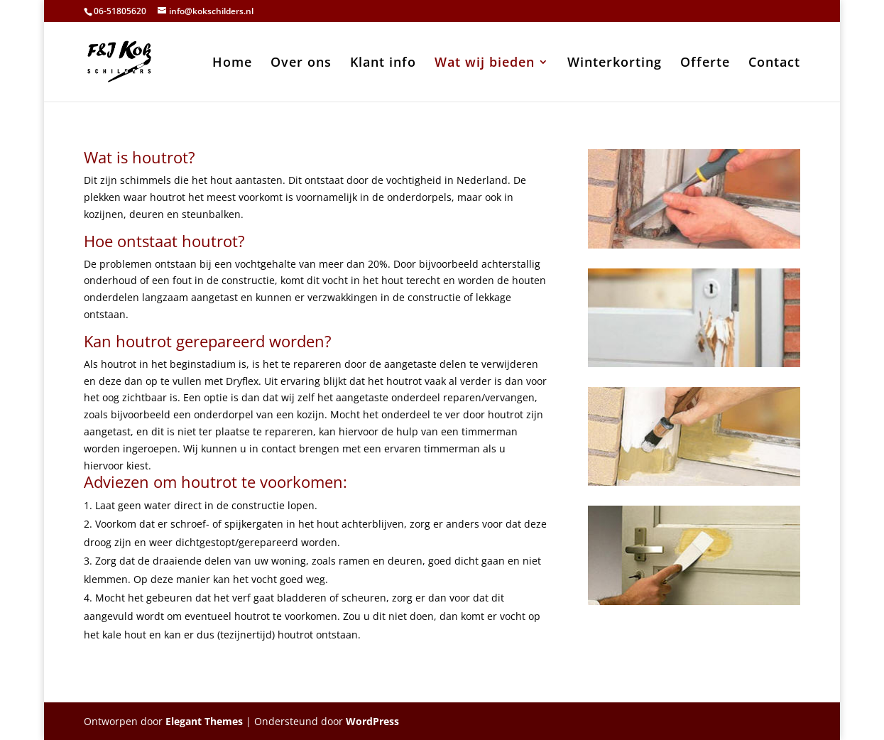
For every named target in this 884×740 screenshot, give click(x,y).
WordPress (372, 721)
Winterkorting (614, 63)
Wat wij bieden (485, 63)
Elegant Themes (204, 721)
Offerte (705, 63)
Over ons (301, 63)
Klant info (383, 63)
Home (232, 63)
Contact (774, 63)
